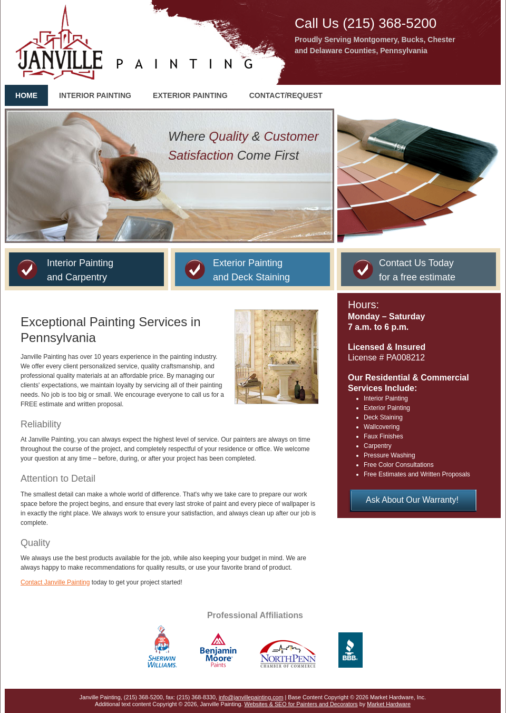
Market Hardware (389, 704)
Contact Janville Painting (55, 582)
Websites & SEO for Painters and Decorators (301, 704)
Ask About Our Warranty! (412, 499)
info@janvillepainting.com (251, 697)
